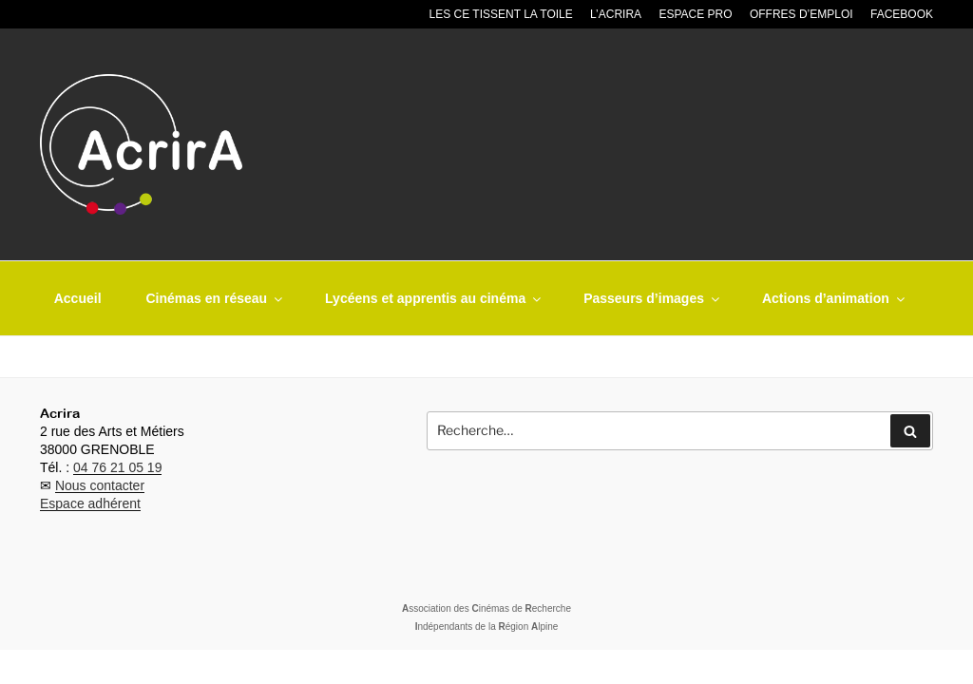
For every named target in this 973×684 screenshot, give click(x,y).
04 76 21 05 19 (117, 467)
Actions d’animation (834, 298)
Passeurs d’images (652, 298)
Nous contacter (99, 485)
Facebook (901, 14)
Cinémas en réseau (215, 298)
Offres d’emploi (801, 14)
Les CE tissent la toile (501, 14)
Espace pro (695, 14)
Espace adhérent (90, 503)
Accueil (78, 298)
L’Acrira (615, 14)
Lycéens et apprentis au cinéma (434, 298)
